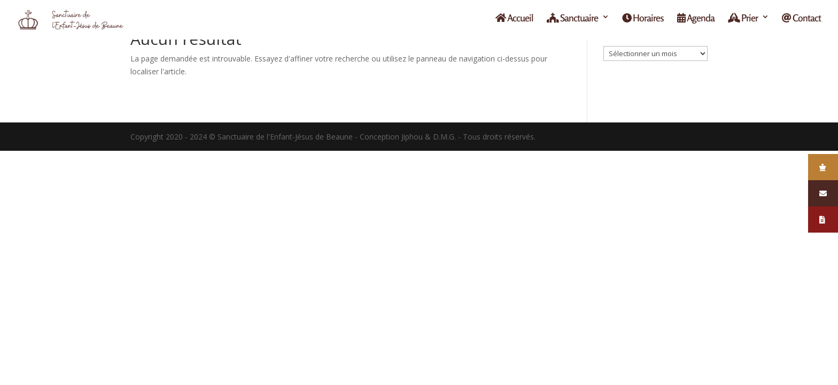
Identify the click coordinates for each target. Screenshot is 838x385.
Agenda (696, 22)
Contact (801, 22)
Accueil (514, 22)
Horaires (643, 22)
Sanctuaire (572, 22)
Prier (743, 22)
